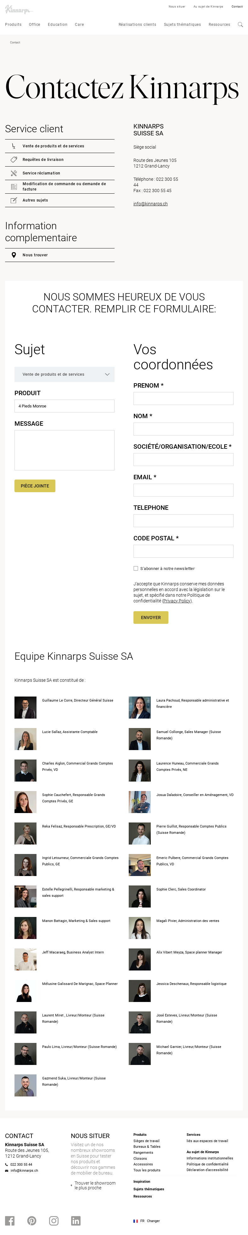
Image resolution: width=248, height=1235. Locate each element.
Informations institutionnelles (210, 1158)
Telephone (150, 507)
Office (34, 24)
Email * (144, 477)
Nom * (142, 416)
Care (79, 24)
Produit (27, 393)
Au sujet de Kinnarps (208, 6)
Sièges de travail (146, 1141)
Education (57, 24)
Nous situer (177, 6)
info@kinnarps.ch (150, 203)
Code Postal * (156, 538)
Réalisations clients (137, 24)
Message (28, 423)
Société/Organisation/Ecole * (182, 446)
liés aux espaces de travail (207, 1141)
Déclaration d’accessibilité (207, 1170)
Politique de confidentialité (207, 1164)
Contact (237, 6)
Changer (153, 1221)
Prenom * (148, 385)
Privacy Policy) (177, 600)
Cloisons (140, 1159)
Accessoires (143, 1164)
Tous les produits (147, 1170)
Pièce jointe (35, 485)
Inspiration (141, 1182)
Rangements (143, 1153)
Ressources (219, 24)
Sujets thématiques (182, 24)
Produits (13, 24)
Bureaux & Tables (147, 1147)
